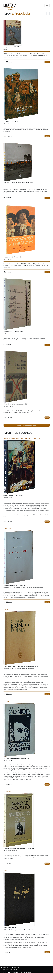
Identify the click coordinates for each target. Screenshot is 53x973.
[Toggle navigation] (47, 5)
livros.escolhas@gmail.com (21, 972)
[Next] (48, 13)
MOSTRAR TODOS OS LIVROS (26, 425)
